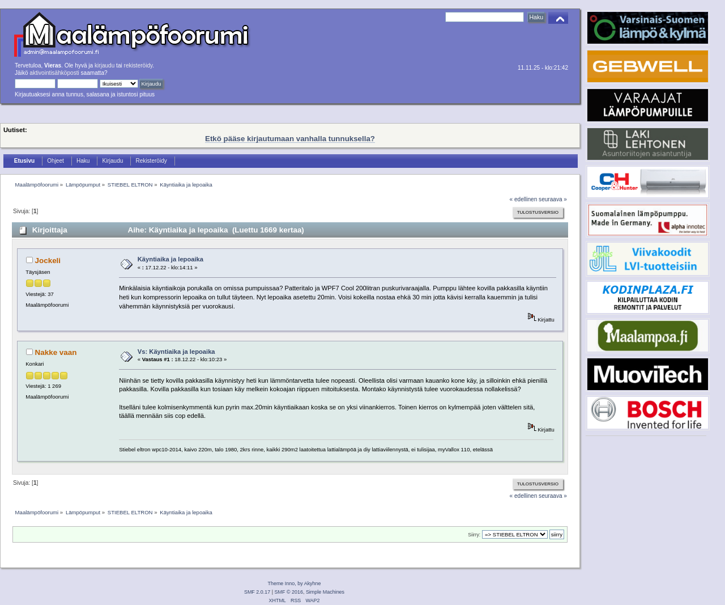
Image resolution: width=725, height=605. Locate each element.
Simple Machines (325, 592)
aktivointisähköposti (54, 73)
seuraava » (553, 199)
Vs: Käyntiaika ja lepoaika (176, 351)
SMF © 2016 (289, 592)
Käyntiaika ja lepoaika (170, 259)
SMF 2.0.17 (257, 592)
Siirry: (474, 535)
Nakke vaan (56, 352)
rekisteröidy (138, 65)
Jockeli (48, 260)
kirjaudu (104, 65)
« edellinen (524, 199)
